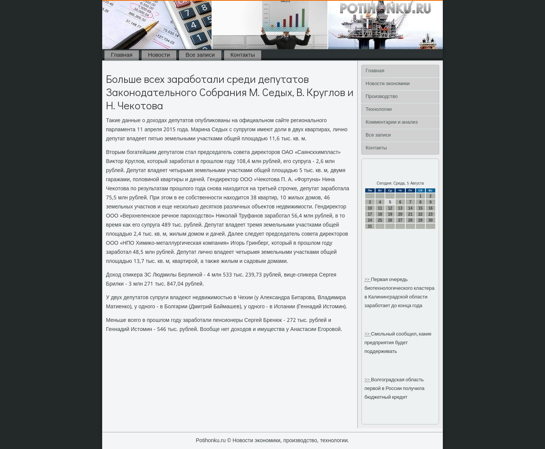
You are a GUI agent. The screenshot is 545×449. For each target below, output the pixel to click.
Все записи (200, 55)
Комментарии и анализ (392, 122)
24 (370, 220)
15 (420, 208)
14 (410, 208)
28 (410, 220)
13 (400, 208)
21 (410, 214)
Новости (159, 55)
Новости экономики (388, 83)
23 (430, 214)
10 (370, 208)
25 (380, 220)
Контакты (242, 55)
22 (420, 214)
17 (370, 214)
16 (430, 208)
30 (430, 220)
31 (370, 226)
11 (380, 208)
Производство (382, 96)
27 (400, 220)
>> (367, 279)
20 (400, 214)
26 (390, 220)
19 (390, 214)
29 (420, 220)
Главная (121, 55)
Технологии (379, 109)
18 (380, 214)
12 (390, 208)
